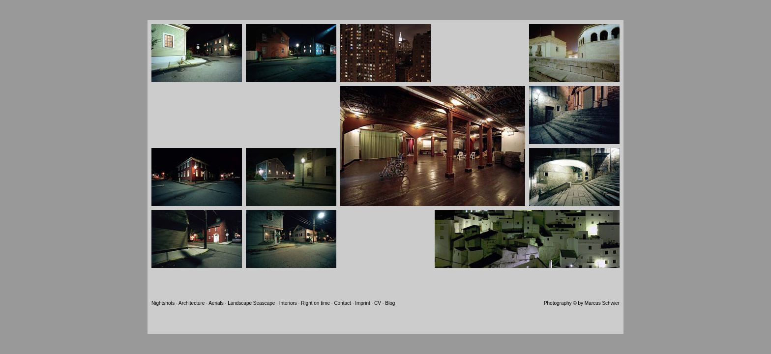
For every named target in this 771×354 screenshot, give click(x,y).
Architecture (191, 303)
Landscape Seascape (252, 303)
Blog (390, 303)
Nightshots (163, 303)
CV (377, 303)
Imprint (362, 303)
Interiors (288, 303)
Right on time (315, 303)
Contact (342, 303)
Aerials (216, 303)
